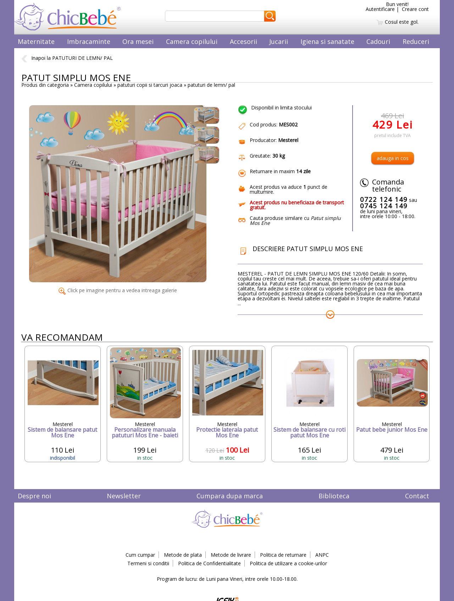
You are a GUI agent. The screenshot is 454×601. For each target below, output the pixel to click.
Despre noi (34, 496)
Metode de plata (183, 554)
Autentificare (380, 9)
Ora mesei (138, 41)
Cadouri (378, 41)
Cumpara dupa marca (229, 496)
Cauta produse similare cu (295, 220)
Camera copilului (191, 41)
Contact (417, 496)
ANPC (322, 554)
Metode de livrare (231, 554)
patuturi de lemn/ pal (211, 84)
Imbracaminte (88, 41)
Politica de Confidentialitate (209, 563)
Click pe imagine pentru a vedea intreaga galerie (118, 290)
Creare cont (415, 9)
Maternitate (36, 41)
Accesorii (243, 41)
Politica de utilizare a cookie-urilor (288, 563)
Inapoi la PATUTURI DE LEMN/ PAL (67, 58)
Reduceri (416, 41)
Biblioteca (334, 496)
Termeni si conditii (148, 563)
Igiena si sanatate (327, 41)
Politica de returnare (283, 554)
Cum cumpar (140, 554)
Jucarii (278, 41)
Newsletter (124, 496)
